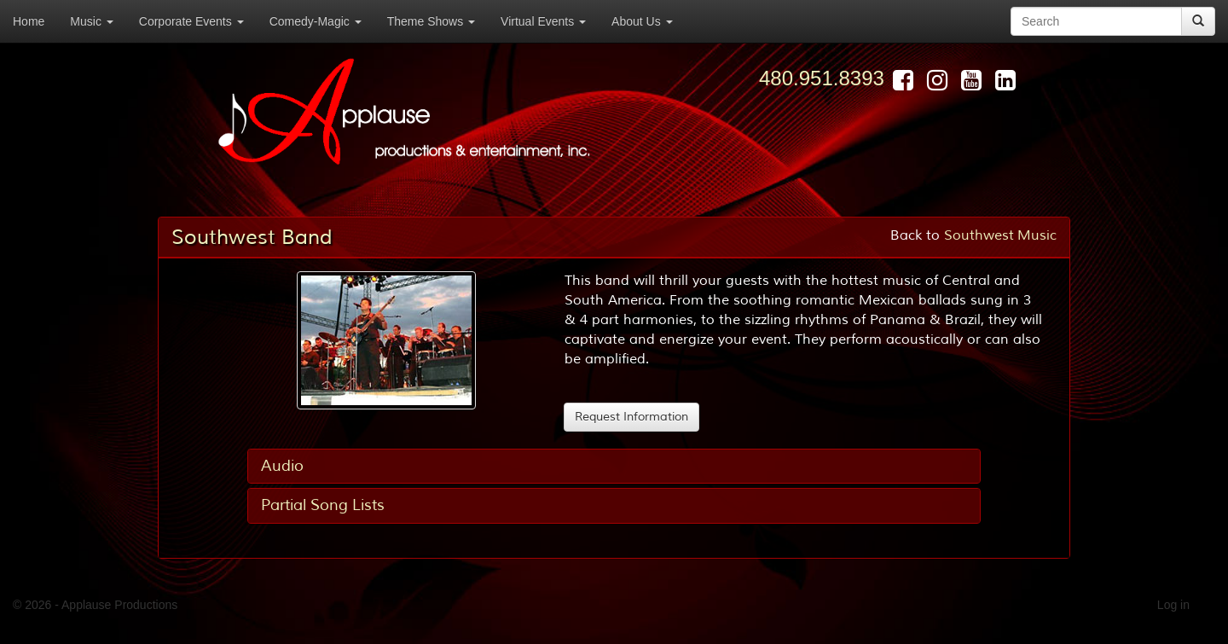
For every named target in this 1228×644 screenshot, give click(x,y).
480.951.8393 (821, 78)
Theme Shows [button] (431, 21)
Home (28, 21)
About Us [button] (641, 21)
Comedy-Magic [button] (315, 21)
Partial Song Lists (323, 505)
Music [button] (91, 21)
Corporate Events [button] (191, 21)
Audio (282, 465)
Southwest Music (1000, 235)
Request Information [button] (631, 416)
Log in (1173, 605)
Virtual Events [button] (543, 21)
